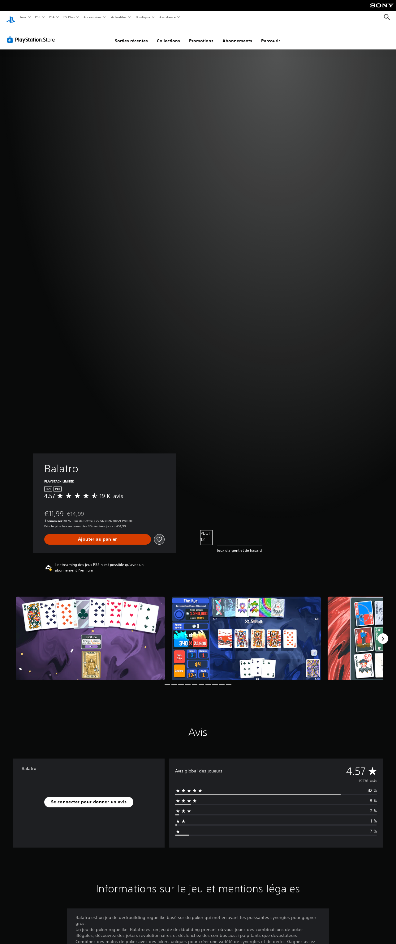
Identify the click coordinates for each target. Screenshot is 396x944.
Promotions (201, 35)
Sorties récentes (131, 35)
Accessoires (92, 17)
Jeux (23, 17)
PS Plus (69, 17)
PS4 (52, 17)
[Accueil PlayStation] (11, 17)
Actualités (119, 17)
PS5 (38, 17)
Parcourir (270, 35)
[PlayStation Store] (32, 34)
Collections (168, 35)
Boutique (143, 17)
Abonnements (237, 35)
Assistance (167, 17)
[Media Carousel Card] (90, 632)
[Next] (383, 632)
